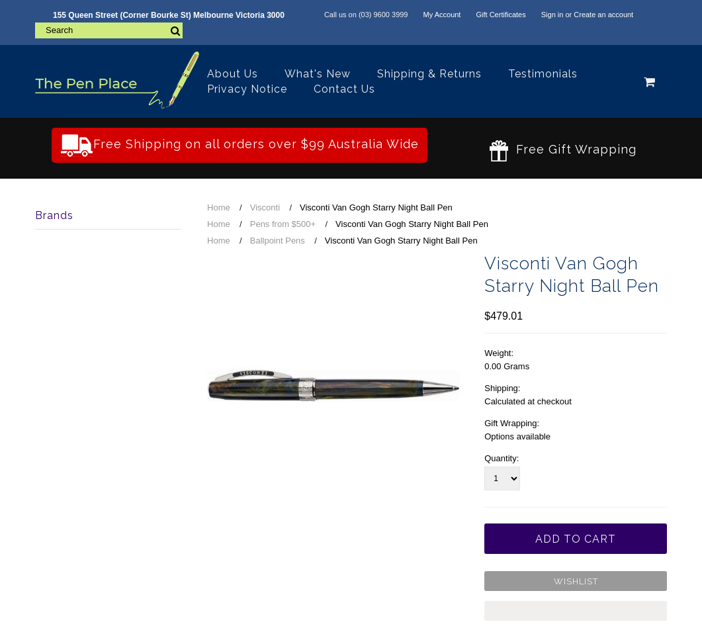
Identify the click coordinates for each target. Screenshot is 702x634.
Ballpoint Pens (277, 241)
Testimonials (543, 74)
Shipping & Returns (429, 74)
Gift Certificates (500, 15)
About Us (232, 74)
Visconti (265, 207)
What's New (318, 74)
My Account (442, 15)
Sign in (552, 15)
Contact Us (344, 89)
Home (218, 207)
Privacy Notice (247, 89)
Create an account (603, 15)
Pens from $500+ (283, 224)
